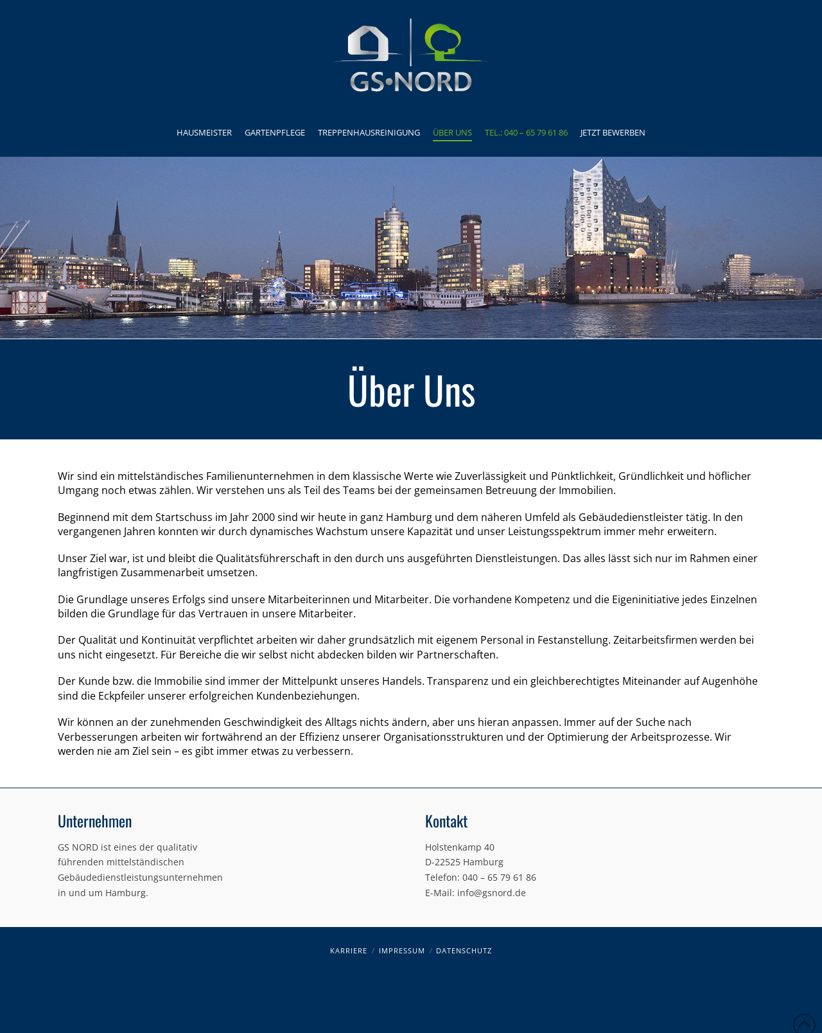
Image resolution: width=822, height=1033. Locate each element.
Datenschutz (464, 950)
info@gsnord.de (491, 893)
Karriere (348, 950)
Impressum (402, 950)
